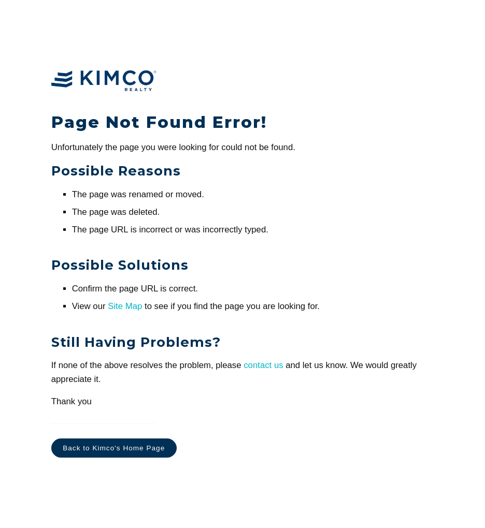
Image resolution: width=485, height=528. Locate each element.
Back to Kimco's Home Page (114, 448)
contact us (263, 365)
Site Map (125, 306)
